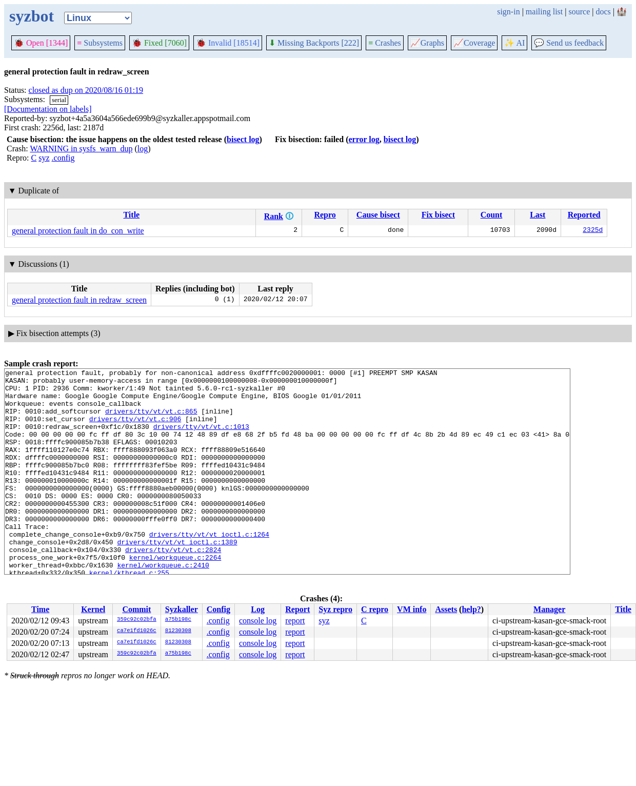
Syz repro (335, 609)
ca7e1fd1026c (136, 631)
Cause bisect (378, 214)
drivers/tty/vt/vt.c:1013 (201, 438)
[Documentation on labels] (48, 109)
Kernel (93, 609)
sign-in (508, 11)
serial (59, 100)
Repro (324, 214)
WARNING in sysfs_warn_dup (81, 148)
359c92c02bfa (136, 619)
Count (492, 214)
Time (40, 609)
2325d (593, 230)
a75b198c (178, 619)
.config (63, 157)
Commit (136, 609)
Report (297, 609)
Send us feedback (569, 42)
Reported (584, 214)
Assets (446, 609)
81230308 (178, 631)
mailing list (544, 11)
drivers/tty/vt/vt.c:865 (151, 420)
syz (43, 157)
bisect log (243, 139)
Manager (549, 609)
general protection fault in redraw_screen (79, 300)
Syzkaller (181, 609)
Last (537, 214)
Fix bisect (438, 214)
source (579, 11)
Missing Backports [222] (314, 42)
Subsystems (100, 42)
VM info (411, 609)
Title (131, 214)
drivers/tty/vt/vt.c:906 (135, 429)
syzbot (31, 16)
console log (257, 620)
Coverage (474, 42)
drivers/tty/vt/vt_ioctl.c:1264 (209, 568)
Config (218, 609)
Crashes (384, 42)
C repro (374, 609)
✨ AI (514, 42)
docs (602, 11)
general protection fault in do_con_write (78, 230)
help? (471, 609)
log (142, 148)
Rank (273, 216)
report (295, 620)
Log (258, 609)
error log (363, 139)
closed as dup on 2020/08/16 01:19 (86, 90)
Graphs (427, 42)
